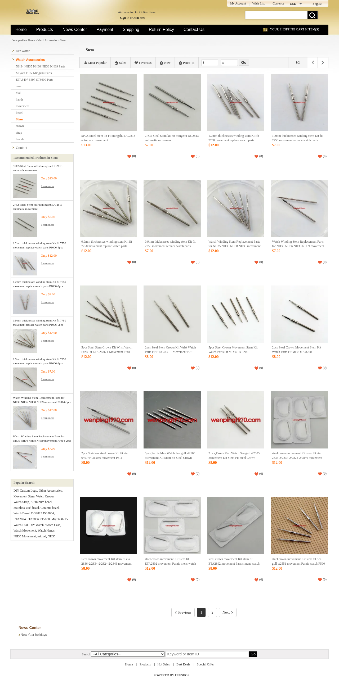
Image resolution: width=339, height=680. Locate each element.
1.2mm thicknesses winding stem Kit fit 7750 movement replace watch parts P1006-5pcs (233, 140)
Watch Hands (46, 530)
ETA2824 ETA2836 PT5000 (32, 519)
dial (18, 93)
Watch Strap (21, 502)
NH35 (51, 536)
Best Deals (183, 664)
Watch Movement (25, 530)
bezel (19, 113)
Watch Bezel (22, 513)
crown (20, 126)
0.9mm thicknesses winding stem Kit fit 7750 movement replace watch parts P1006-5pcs (106, 246)
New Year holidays (34, 635)
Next (227, 612)
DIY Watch (36, 525)
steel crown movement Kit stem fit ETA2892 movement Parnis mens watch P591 (170, 563)
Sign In (124, 18)
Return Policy (161, 29)
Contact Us (194, 29)
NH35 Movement (25, 536)
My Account (238, 3)
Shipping (131, 29)
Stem (63, 40)
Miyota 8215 (59, 519)
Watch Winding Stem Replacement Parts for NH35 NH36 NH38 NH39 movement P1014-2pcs (298, 246)
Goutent (21, 148)
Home (21, 29)
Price (186, 63)
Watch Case (52, 525)
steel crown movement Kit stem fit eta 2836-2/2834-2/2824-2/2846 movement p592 (297, 457)
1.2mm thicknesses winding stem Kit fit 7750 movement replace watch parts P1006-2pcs (297, 140)
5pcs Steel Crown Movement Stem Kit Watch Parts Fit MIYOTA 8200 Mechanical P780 (233, 352)
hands (19, 99)
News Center (75, 29)
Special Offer (205, 664)
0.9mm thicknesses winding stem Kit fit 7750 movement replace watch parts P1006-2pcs (170, 246)
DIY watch (23, 51)
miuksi (41, 536)
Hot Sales (164, 664)
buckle (20, 139)
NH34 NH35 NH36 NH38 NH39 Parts (40, 66)
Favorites (143, 63)
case (18, 86)
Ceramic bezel (50, 508)
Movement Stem (24, 496)
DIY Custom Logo (25, 490)
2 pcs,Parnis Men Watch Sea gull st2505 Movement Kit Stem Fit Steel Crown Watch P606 (234, 457)
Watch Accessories (47, 40)
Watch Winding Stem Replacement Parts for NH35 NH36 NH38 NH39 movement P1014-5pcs (234, 246)
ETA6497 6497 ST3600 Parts (34, 79)
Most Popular (95, 63)
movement (22, 106)
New (165, 63)
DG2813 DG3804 (42, 513)
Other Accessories (50, 490)
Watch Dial (21, 525)
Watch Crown (44, 496)
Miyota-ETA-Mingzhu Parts (34, 73)
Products (44, 29)
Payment (104, 29)
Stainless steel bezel (26, 508)
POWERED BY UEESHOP (171, 675)
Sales (120, 63)
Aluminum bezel (41, 502)
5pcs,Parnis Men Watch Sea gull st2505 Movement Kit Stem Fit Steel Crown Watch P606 (170, 457)
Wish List (258, 3)
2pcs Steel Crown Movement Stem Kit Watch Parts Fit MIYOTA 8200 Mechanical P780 (296, 352)
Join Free (139, 18)
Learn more (47, 186)
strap (19, 132)
